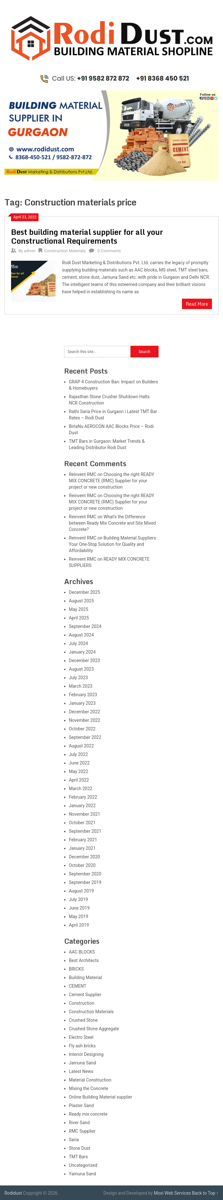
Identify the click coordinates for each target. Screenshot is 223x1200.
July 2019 (78, 899)
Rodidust (13, 1193)
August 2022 (81, 745)
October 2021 (82, 822)
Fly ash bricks (82, 1045)
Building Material (85, 977)
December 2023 (84, 660)
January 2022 (82, 805)
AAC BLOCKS (82, 951)
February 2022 (83, 797)
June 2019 (79, 908)
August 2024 (81, 634)
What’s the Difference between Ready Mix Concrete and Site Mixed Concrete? (112, 523)
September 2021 (85, 831)
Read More (197, 304)
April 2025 (79, 617)
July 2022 (78, 754)
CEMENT (77, 986)
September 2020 (85, 873)
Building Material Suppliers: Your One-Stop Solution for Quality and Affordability (113, 544)
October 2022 (82, 728)
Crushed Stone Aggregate (94, 1028)
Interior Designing (86, 1054)
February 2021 (83, 839)
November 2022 (84, 720)
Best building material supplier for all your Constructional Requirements (87, 236)
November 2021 (84, 814)
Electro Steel (81, 1037)
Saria (74, 1139)
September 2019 (85, 882)
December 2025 (84, 592)
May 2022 (78, 771)
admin (29, 250)
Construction (81, 1003)
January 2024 (82, 652)
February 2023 (83, 694)
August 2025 (81, 600)
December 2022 (84, 711)
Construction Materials (65, 250)
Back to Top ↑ (205, 1193)
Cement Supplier (85, 994)
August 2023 (81, 669)
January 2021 (82, 848)
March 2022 (80, 788)
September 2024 (85, 626)
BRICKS (76, 969)
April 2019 (79, 925)
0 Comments (109, 250)
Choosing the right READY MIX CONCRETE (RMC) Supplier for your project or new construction (111, 481)
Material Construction (90, 1079)
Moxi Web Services (172, 1193)
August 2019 (81, 890)
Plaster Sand (81, 1105)
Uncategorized (83, 1165)
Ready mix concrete (88, 1114)
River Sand (79, 1122)
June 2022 (79, 762)
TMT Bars (78, 1156)
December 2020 (84, 856)
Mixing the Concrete (88, 1088)
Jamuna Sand (82, 1062)
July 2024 (78, 643)
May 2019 (78, 916)
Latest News (81, 1071)
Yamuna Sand (82, 1173)
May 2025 (78, 609)
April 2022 (79, 780)
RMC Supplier (82, 1131)
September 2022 (85, 737)
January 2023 (82, 703)
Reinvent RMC (82, 474)
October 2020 (82, 865)
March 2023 (80, 686)
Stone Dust (79, 1148)
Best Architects (84, 960)
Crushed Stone (83, 1020)
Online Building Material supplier (100, 1096)
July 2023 (78, 677)
